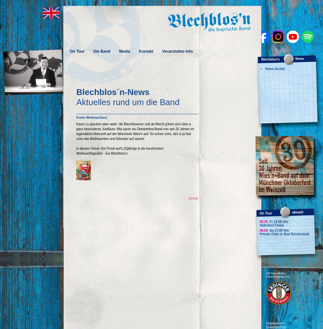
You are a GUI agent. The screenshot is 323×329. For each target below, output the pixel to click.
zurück (193, 198)
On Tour (77, 51)
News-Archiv (275, 69)
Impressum (275, 323)
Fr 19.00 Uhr (274, 222)
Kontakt (146, 51)
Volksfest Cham (272, 225)
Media (124, 51)
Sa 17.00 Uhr (274, 230)
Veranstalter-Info (177, 51)
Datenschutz (276, 327)
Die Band (101, 51)
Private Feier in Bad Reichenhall (284, 234)
